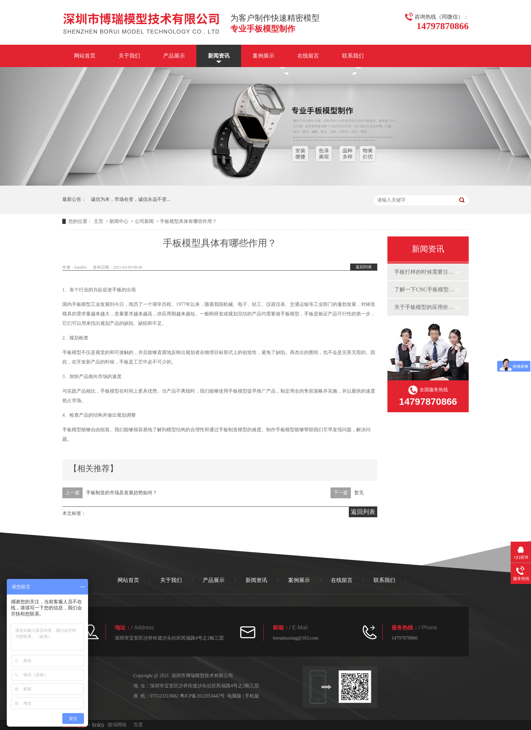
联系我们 (353, 56)
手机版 (252, 695)
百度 (138, 724)
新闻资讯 (219, 56)
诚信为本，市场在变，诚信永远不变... (130, 199)
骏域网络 (117, 724)
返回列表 (364, 267)
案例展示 (263, 56)
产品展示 (174, 56)
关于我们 (129, 56)
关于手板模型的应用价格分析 (424, 307)
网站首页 (84, 56)
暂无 (359, 492)
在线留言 (308, 56)
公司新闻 (144, 221)
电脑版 (234, 695)
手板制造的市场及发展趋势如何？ (121, 492)
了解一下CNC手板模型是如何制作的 (424, 289)
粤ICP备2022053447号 (202, 695)
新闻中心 (118, 221)
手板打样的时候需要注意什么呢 (424, 272)
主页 (98, 221)
